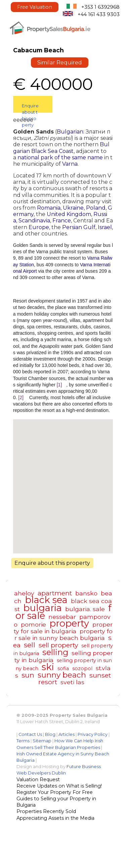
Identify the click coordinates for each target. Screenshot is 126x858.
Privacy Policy (93, 734)
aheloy (24, 593)
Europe (39, 227)
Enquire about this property (30, 108)
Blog (50, 734)
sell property (58, 645)
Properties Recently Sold (46, 811)
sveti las (72, 682)
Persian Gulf (78, 227)
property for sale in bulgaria (63, 628)
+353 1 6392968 (100, 7)
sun (28, 675)
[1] (59, 384)
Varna (70, 164)
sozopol (82, 668)
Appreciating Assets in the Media (55, 818)
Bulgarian (70, 131)
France (61, 220)
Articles (66, 734)
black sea (46, 599)
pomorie (33, 624)
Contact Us (30, 734)
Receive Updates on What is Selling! (59, 786)
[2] (21, 397)
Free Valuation (34, 7)
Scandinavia (34, 220)
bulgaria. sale (85, 608)
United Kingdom (69, 214)
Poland (96, 208)
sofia (63, 668)
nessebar (62, 616)
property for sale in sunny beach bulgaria (63, 634)
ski (48, 667)
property (69, 623)
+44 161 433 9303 (99, 14)
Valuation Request (38, 779)
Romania (48, 208)
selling (55, 652)
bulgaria (42, 607)
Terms (23, 740)
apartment (55, 593)
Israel (105, 227)
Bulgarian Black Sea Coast (61, 147)
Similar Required (59, 62)
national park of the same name (60, 157)
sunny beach (62, 675)
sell (29, 645)
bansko (86, 593)
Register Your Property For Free (54, 792)
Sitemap (42, 740)
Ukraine (73, 208)
